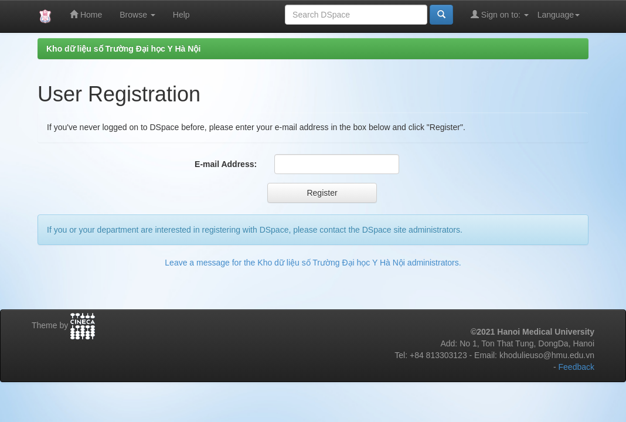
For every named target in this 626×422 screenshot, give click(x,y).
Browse (137, 14)
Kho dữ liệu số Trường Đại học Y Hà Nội (123, 48)
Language (558, 14)
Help (181, 14)
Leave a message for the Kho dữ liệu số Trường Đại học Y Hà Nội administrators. (313, 262)
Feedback (576, 367)
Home (86, 14)
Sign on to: (500, 14)
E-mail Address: (226, 164)
